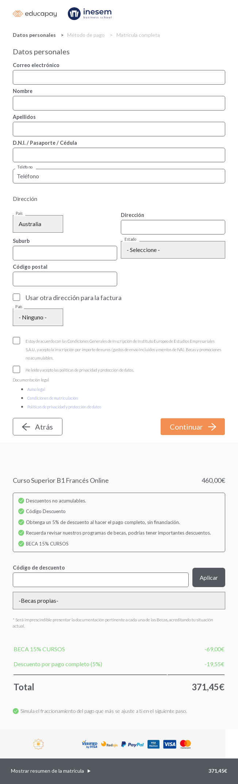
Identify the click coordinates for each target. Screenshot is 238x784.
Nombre (22, 91)
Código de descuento (39, 567)
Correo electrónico (36, 65)
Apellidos (24, 117)
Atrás (44, 426)
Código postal (30, 267)
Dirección (132, 215)
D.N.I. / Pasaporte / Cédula (45, 143)
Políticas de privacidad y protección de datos (64, 406)
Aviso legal (36, 389)
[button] (119, 771)
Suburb (21, 241)
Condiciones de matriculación (52, 398)
